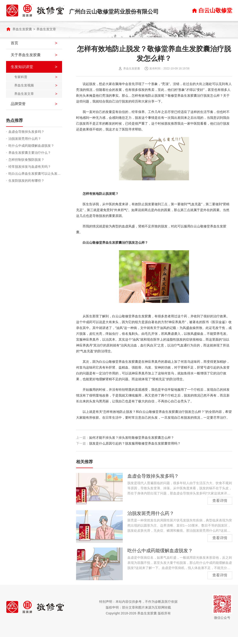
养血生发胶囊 (22, 29)
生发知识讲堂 (22, 67)
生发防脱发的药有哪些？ (26, 180)
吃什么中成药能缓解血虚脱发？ (31, 145)
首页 (14, 43)
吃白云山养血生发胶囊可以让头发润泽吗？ (35, 173)
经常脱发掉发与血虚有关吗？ (29, 166)
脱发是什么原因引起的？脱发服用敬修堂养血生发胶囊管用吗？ (135, 443)
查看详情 (219, 501)
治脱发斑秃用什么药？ (24, 138)
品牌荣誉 (18, 104)
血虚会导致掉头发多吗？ (26, 132)
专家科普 (20, 77)
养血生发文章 (46, 29)
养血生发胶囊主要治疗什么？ (29, 152)
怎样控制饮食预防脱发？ (26, 159)
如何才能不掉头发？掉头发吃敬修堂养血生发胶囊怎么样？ (131, 437)
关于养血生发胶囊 (26, 55)
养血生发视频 (24, 85)
